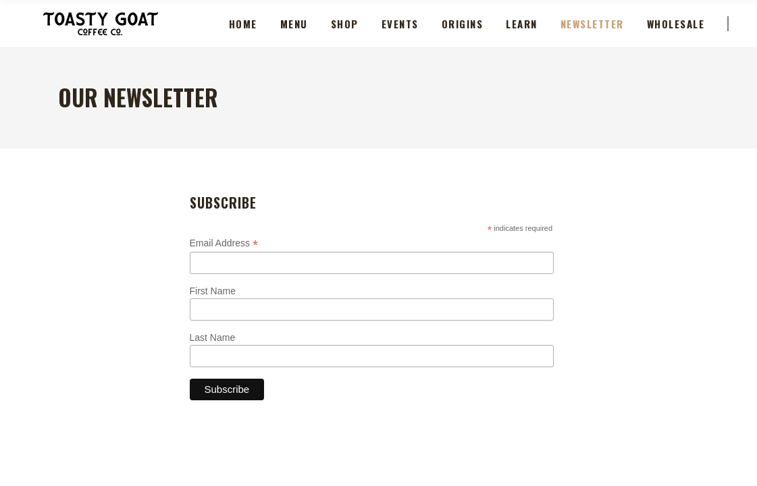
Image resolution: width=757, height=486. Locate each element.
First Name (213, 291)
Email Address (224, 243)
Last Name (213, 337)
